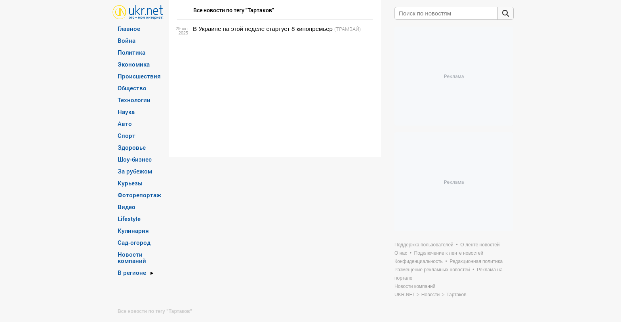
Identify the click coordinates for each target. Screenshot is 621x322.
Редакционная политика (476, 261)
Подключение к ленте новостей (449, 253)
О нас (400, 253)
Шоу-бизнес (135, 159)
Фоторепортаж (139, 195)
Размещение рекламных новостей (432, 269)
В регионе (132, 272)
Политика (131, 52)
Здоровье (132, 147)
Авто (125, 123)
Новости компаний (132, 257)
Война (126, 40)
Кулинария (133, 230)
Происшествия (139, 76)
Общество (132, 88)
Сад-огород (134, 242)
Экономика (134, 64)
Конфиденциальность (418, 261)
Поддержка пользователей (423, 245)
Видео (126, 207)
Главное (129, 28)
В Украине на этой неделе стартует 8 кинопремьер (263, 28)
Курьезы (130, 183)
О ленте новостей (479, 245)
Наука (126, 112)
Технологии (134, 100)
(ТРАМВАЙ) (347, 28)
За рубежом (135, 171)
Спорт (126, 135)
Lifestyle (129, 218)
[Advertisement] (274, 94)
